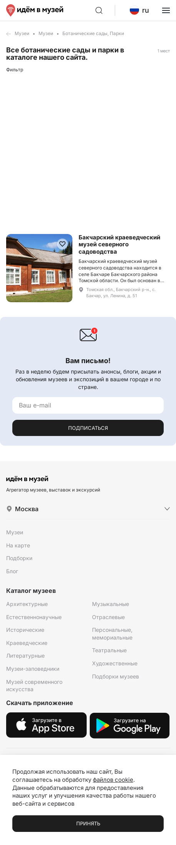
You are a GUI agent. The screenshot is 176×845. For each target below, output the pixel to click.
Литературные (25, 655)
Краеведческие (26, 643)
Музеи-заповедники (32, 668)
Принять (88, 823)
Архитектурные (27, 604)
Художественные (114, 663)
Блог (12, 571)
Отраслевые (108, 617)
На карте (18, 545)
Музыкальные (110, 604)
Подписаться (88, 428)
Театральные (109, 650)
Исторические (25, 629)
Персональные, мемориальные (112, 633)
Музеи (22, 33)
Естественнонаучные (34, 617)
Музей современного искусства (34, 685)
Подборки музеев (115, 676)
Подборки (19, 558)
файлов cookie (113, 779)
